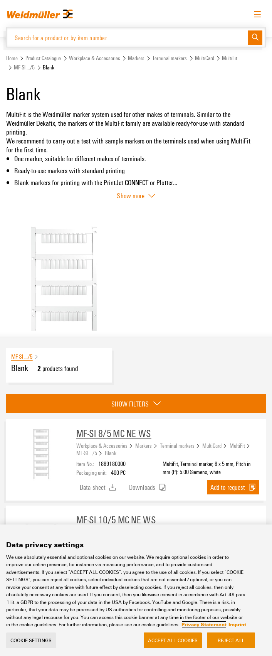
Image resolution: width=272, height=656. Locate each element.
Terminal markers (169, 58)
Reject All (231, 640)
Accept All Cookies (173, 640)
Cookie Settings (31, 640)
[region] (136, 590)
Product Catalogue (43, 58)
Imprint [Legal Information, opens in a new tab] (237, 624)
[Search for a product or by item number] (127, 37)
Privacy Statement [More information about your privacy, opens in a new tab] (204, 624)
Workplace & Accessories (94, 58)
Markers (136, 58)
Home (12, 58)
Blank (110, 453)
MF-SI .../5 (24, 67)
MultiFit (229, 58)
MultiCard (204, 58)
